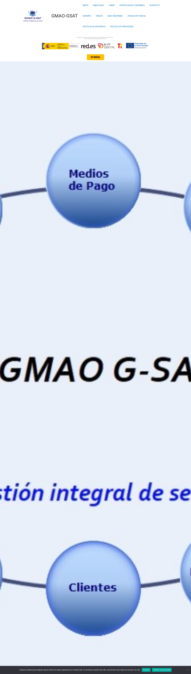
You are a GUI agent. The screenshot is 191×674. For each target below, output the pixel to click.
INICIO (85, 5)
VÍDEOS (85, 16)
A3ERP (110, 5)
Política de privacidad (161, 670)
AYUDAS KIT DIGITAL (122, 16)
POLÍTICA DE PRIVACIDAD (94, 26)
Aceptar (146, 670)
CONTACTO (151, 5)
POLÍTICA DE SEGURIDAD (146, 16)
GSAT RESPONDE (101, 16)
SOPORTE (165, 5)
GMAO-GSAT (64, 16)
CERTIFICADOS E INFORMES (129, 5)
